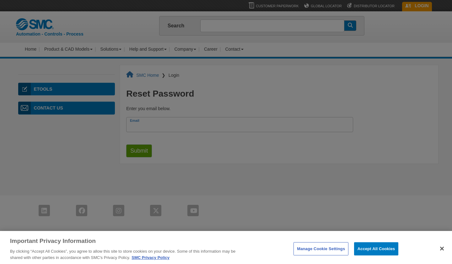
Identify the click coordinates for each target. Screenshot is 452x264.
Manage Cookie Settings (321, 251)
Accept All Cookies (376, 251)
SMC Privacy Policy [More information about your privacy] (151, 259)
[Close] (442, 251)
